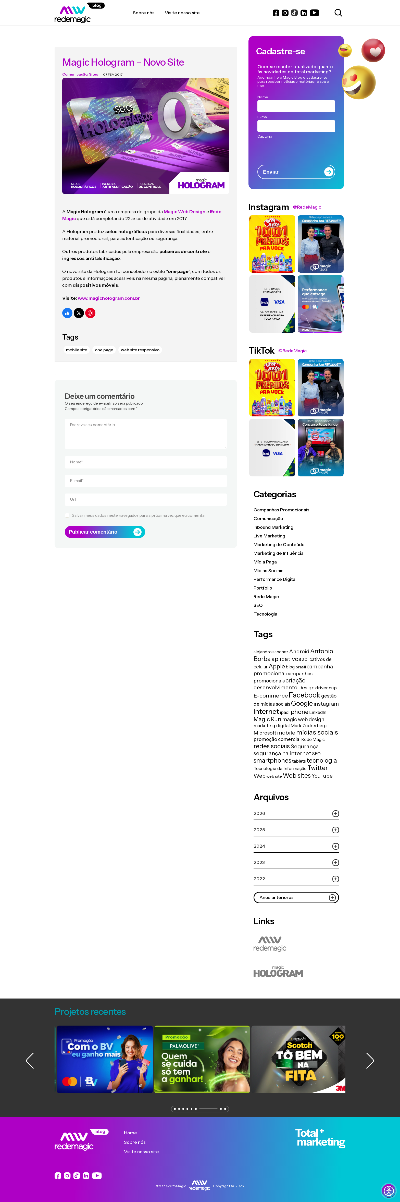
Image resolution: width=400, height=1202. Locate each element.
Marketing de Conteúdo (279, 544)
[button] (173, 1109)
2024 (296, 846)
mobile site (76, 341)
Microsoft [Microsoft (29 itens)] (265, 733)
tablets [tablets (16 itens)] (299, 761)
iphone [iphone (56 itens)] (298, 711)
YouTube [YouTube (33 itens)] (322, 776)
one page (104, 341)
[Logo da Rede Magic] (94, 13)
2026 (296, 813)
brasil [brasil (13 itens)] (300, 666)
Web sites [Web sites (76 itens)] (297, 775)
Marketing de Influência (279, 553)
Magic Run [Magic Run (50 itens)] (267, 719)
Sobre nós (138, 1142)
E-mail (77, 472)
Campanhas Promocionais (281, 510)
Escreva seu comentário (92, 416)
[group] (103, 1059)
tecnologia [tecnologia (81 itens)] (322, 760)
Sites (93, 66)
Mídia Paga (265, 562)
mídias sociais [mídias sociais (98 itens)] (317, 732)
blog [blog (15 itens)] (290, 666)
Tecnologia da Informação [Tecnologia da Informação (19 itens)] (280, 768)
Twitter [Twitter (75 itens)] (317, 768)
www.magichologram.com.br (109, 290)
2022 (296, 878)
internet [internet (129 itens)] (266, 711)
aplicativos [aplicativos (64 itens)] (286, 659)
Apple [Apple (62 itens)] (277, 666)
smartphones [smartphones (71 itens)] (272, 760)
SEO (258, 605)
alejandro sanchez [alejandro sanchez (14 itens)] (271, 651)
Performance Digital (275, 579)
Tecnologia (265, 614)
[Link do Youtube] (314, 12)
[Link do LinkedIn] (304, 12)
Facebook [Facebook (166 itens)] (304, 695)
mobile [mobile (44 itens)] (286, 732)
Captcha (264, 136)
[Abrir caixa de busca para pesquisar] (337, 13)
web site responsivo (140, 341)
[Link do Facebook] (276, 12)
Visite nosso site (145, 1152)
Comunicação (74, 66)
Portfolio (263, 588)
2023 (296, 862)
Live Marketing (269, 536)
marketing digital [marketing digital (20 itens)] (272, 725)
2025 (296, 829)
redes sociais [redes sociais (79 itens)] (272, 746)
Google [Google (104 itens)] (302, 703)
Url (73, 491)
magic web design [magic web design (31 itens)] (303, 719)
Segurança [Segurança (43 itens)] (305, 746)
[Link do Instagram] (285, 12)
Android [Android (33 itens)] (299, 651)
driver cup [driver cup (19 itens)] (326, 687)
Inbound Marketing (273, 527)
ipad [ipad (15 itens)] (284, 712)
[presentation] (296, 150)
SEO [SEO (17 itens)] (316, 753)
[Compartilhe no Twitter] (79, 305)
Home (134, 1133)
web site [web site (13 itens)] (274, 776)
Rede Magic (266, 596)
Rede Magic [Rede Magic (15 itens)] (313, 739)
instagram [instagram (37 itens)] (326, 704)
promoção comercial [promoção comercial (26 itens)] (277, 739)
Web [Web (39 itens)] (260, 776)
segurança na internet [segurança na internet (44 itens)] (282, 753)
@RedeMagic (307, 207)
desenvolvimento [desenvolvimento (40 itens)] (275, 687)
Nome (76, 453)
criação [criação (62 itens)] (295, 680)
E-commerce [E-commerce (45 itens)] (271, 695)
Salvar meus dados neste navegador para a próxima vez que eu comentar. (139, 507)
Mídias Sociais (268, 570)
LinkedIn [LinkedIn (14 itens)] (317, 712)
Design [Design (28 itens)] (306, 687)
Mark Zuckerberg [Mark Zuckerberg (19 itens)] (309, 725)
